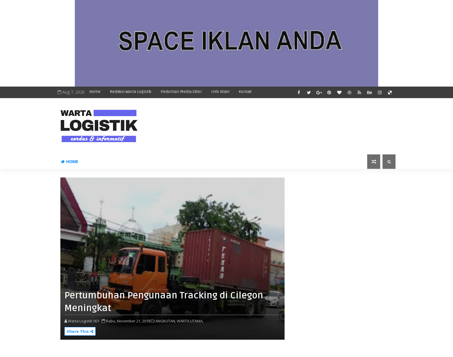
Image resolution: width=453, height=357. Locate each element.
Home (95, 91)
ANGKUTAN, (165, 321)
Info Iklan (220, 91)
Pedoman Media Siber (181, 91)
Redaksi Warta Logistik (130, 91)
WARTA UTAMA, (190, 321)
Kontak (245, 91)
